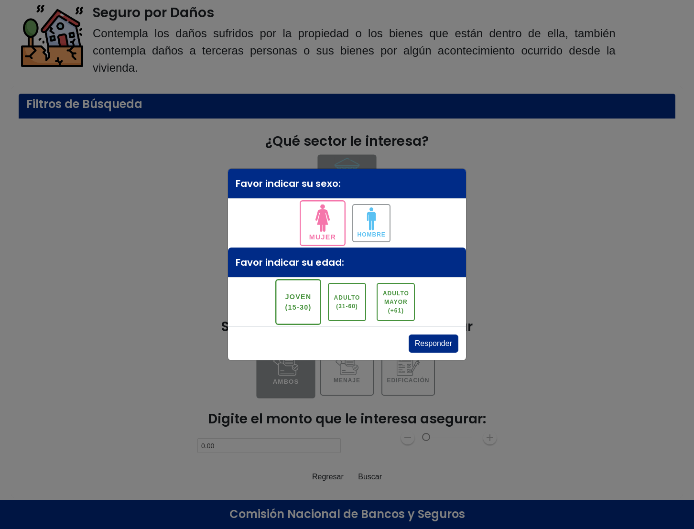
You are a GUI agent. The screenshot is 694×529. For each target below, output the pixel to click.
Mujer (322, 237)
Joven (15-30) (298, 302)
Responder (433, 343)
